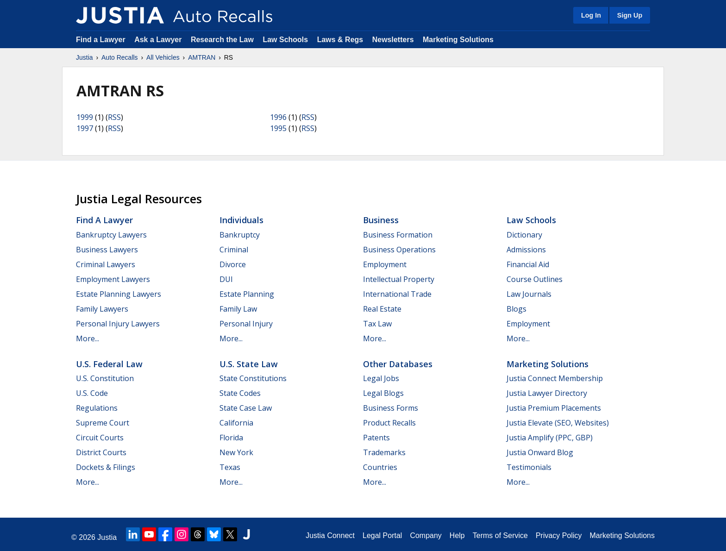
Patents (376, 437)
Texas (229, 467)
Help (457, 535)
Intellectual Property (398, 279)
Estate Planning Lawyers (118, 294)
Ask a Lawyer (159, 40)
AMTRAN (201, 57)
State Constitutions (253, 378)
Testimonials (529, 467)
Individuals (241, 219)
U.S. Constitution (105, 378)
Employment (385, 264)
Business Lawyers (107, 249)
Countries (380, 467)
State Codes (240, 393)
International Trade (397, 294)
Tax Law (377, 324)
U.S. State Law (248, 363)
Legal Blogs (383, 393)
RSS (114, 117)
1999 (84, 117)
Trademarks (384, 452)
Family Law (238, 309)
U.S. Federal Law (109, 363)
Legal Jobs (381, 378)
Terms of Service (500, 535)
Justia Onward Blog (540, 452)
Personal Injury (246, 324)
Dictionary (524, 235)
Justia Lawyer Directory (547, 393)
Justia (84, 57)
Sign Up (629, 15)
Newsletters (393, 40)
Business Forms (390, 408)
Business (381, 219)
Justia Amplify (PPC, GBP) (550, 437)
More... (87, 338)
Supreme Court (102, 423)
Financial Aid (528, 264)
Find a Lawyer (100, 40)
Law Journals (529, 294)
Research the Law (222, 40)
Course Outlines (535, 279)
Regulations (97, 408)
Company (425, 535)
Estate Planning (246, 294)
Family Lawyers (102, 309)
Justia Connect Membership (555, 378)
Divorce (232, 264)
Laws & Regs (340, 40)
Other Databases (397, 363)
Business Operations (399, 249)
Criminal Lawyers (105, 264)
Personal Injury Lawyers (118, 324)
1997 (84, 128)
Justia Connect (330, 535)
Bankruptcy (239, 235)
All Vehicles (163, 57)
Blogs (516, 309)
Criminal (233, 249)
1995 (278, 128)
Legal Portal (382, 535)
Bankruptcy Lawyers (111, 235)
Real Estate (382, 309)
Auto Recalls (119, 57)
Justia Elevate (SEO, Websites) (558, 423)
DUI (226, 279)
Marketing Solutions (458, 40)
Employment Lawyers (113, 279)
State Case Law (245, 408)
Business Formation (397, 235)
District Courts (101, 452)
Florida (231, 437)
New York (236, 452)
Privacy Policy (559, 535)
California (236, 423)
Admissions (526, 249)
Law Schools (285, 40)
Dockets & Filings (105, 467)
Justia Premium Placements (554, 408)
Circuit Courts (100, 437)
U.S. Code (92, 393)
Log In (591, 15)
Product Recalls (389, 423)
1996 (278, 117)
